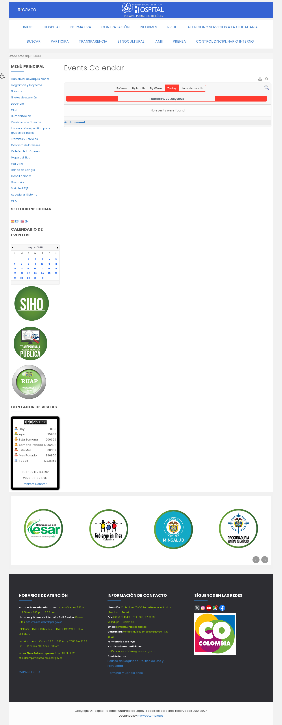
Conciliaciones (21, 176)
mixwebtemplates (150, 716)
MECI (14, 110)
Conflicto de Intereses (25, 145)
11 (49, 264)
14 (21, 268)
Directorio (17, 182)
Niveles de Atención (24, 97)
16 (35, 268)
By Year (122, 88)
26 (56, 273)
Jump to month (192, 88)
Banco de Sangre (23, 170)
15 (28, 268)
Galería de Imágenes (25, 151)
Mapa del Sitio (20, 157)
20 (14, 273)
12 (56, 264)
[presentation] (256, 559)
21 (22, 273)
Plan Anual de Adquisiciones (30, 79)
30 (35, 278)
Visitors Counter (35, 484)
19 (56, 268)
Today (171, 88)
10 (42, 264)
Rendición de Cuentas (26, 122)
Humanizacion (21, 116)
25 (49, 273)
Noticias (16, 91)
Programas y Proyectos (26, 85)
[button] (4, 77)
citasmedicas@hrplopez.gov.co (44, 622)
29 (28, 278)
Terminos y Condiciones (125, 673)
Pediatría (17, 164)
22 (28, 273)
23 (35, 273)
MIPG (14, 201)
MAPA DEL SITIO (29, 672)
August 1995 (35, 247)
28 (21, 278)
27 (14, 278)
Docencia (17, 103)
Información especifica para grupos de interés (30, 130)
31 (42, 278)
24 (42, 273)
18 (49, 268)
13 (15, 268)
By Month (138, 88)
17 (42, 268)
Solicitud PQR (20, 188)
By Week (156, 88)
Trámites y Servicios (24, 139)
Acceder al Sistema (24, 194)
